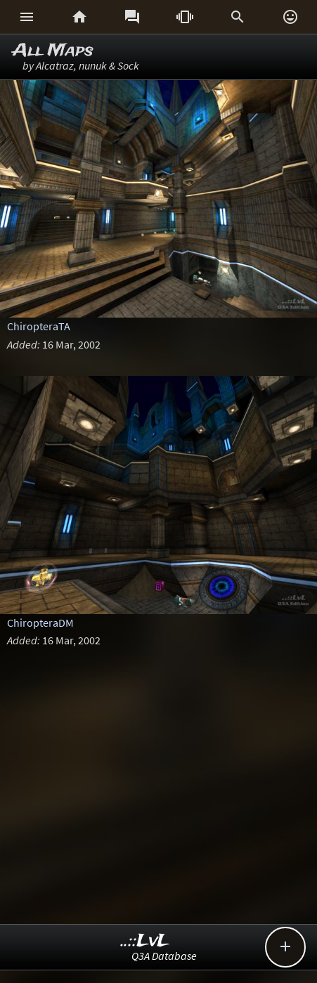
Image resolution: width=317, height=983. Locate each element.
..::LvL (145, 941)
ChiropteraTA (38, 326)
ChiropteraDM (40, 623)
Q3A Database (164, 956)
